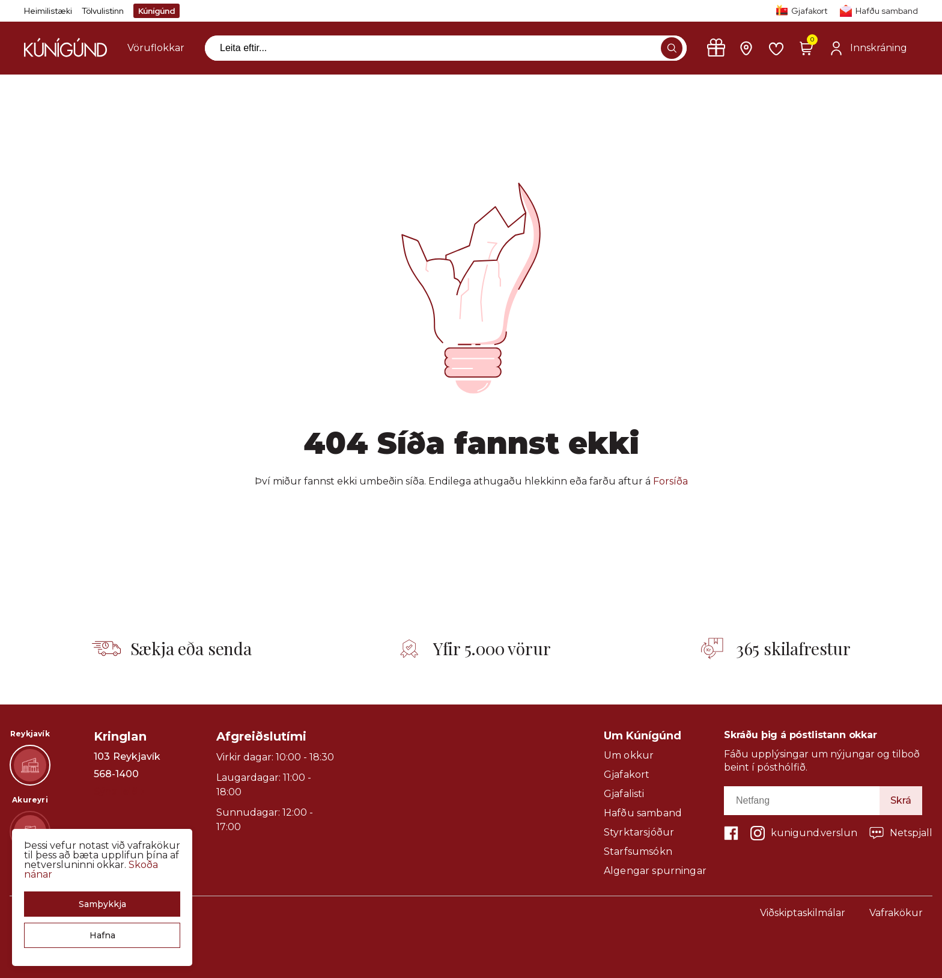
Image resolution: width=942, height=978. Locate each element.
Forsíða (670, 481)
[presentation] (155, 48)
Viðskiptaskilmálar (802, 912)
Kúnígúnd (156, 10)
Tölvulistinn (103, 10)
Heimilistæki (48, 10)
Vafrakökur (896, 912)
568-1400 (116, 774)
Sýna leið (119, 791)
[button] (102, 904)
